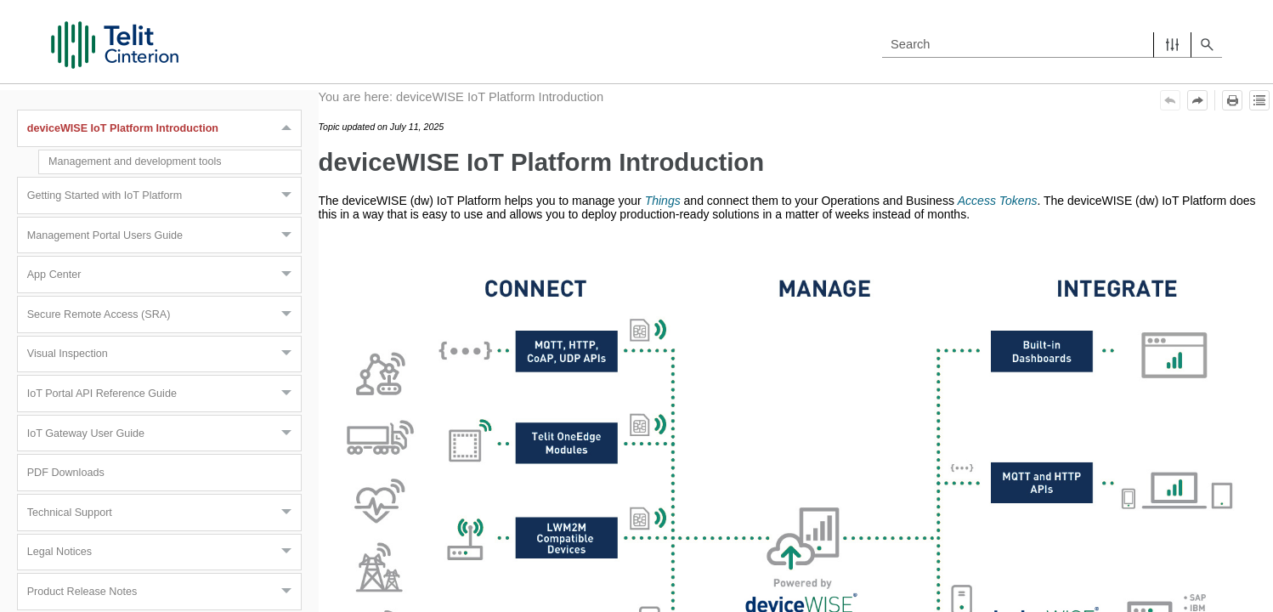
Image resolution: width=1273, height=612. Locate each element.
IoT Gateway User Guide (164, 433)
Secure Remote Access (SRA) (164, 314)
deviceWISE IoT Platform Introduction (164, 128)
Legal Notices (164, 552)
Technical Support (164, 512)
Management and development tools (135, 161)
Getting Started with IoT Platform (164, 195)
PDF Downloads (66, 473)
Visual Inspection (164, 354)
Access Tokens (998, 200)
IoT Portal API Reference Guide (164, 393)
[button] (1172, 44)
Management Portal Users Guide (164, 235)
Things (663, 200)
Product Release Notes (164, 591)
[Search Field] (1052, 44)
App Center (164, 274)
